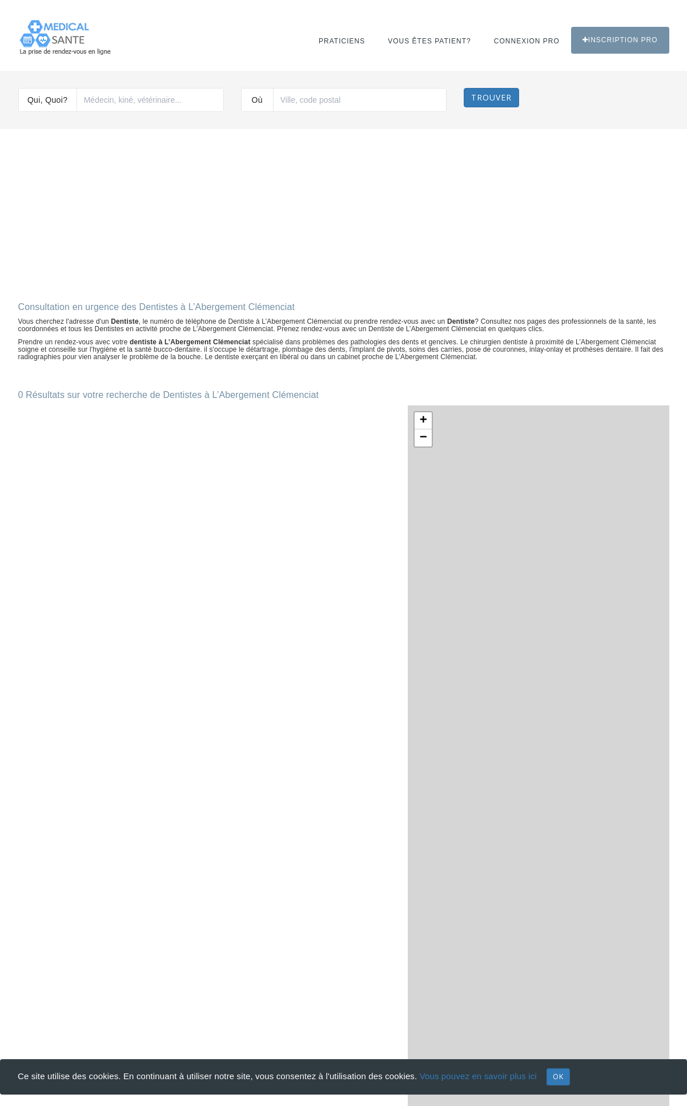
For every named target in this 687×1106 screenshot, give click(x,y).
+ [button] (423, 420)
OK (558, 1076)
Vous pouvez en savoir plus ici (478, 1076)
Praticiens (342, 41)
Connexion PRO (527, 41)
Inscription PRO (620, 40)
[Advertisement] (343, 211)
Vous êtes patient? (429, 41)
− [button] (423, 438)
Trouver (491, 97)
